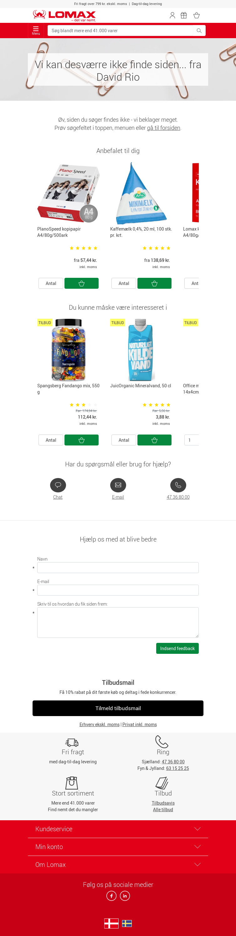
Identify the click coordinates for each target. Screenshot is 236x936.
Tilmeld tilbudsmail (118, 708)
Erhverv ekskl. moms (100, 724)
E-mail (118, 497)
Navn (42, 559)
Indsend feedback (177, 648)
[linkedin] (123, 898)
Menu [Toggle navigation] (36, 31)
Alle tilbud (163, 809)
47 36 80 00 (178, 497)
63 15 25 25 (177, 768)
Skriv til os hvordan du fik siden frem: (72, 604)
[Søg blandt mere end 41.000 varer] (120, 30)
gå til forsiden (163, 127)
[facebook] (111, 898)
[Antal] (196, 440)
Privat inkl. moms (139, 724)
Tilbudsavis (163, 803)
